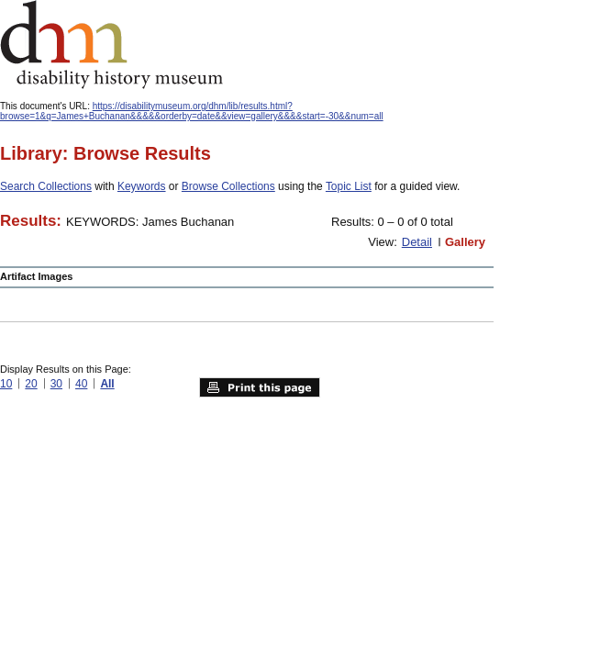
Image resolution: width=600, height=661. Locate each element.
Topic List (349, 186)
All (107, 383)
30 (56, 383)
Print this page (259, 387)
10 (6, 383)
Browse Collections (228, 186)
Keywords (141, 186)
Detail (417, 242)
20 (31, 383)
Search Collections (46, 186)
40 (81, 383)
